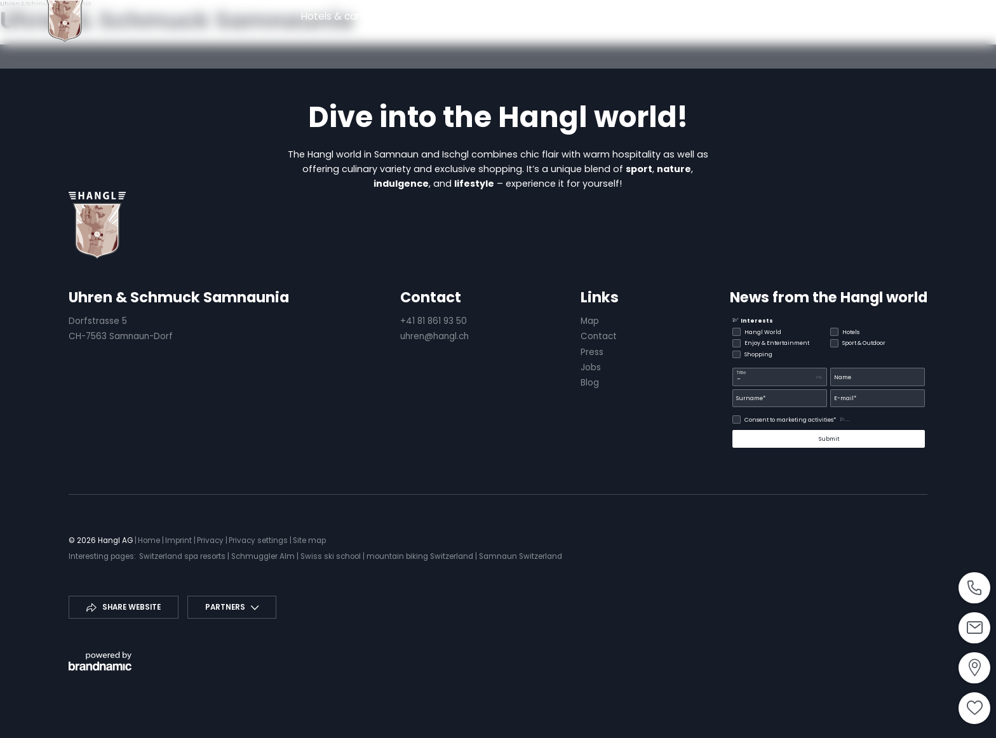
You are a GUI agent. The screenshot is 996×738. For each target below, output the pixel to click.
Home (150, 540)
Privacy (211, 540)
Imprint (179, 540)
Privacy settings (259, 540)
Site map (309, 540)
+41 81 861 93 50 (433, 321)
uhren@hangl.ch (434, 336)
